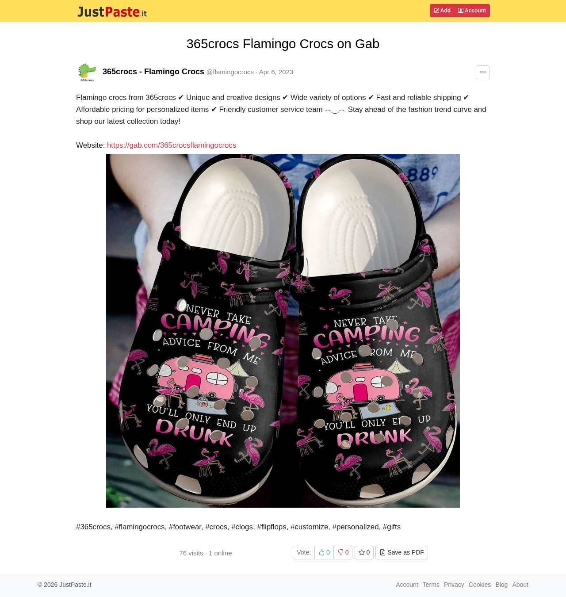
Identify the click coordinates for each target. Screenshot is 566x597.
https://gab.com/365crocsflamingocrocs (171, 145)
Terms (431, 584)
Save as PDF (401, 552)
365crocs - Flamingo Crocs (153, 71)
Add (442, 10)
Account (472, 10)
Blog (501, 584)
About (520, 584)
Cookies (480, 584)
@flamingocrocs (230, 72)
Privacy (454, 584)
